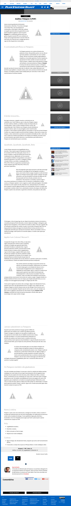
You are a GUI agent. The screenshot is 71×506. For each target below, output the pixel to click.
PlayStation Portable (34, 500)
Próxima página (37, 492)
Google (45, 479)
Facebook (26, 474)
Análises (18, 3)
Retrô (45, 3)
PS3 (36, 3)
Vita (40, 3)
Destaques (4, 499)
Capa (5, 3)
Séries (50, 3)
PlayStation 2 (25, 501)
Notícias (12, 3)
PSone (23, 502)
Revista (57, 3)
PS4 (31, 3)
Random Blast (13, 503)
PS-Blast (63, 500)
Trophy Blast (5, 504)
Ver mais (60, 72)
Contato (53, 499)
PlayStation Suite (34, 502)
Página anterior (14, 492)
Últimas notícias (55, 33)
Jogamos (26, 16)
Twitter (44, 502)
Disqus (37, 479)
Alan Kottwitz (15, 467)
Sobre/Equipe (54, 501)
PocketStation (33, 503)
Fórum (63, 3)
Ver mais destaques (59, 127)
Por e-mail (45, 501)
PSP (10, 458)
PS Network (24, 504)
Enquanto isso (13, 499)
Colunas (25, 3)
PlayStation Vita (33, 499)
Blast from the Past (14, 500)
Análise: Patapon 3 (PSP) (25, 19)
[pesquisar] (60, 8)
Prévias (3, 502)
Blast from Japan (13, 502)
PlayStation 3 (25, 499)
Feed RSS (45, 499)
